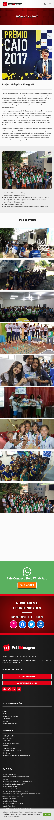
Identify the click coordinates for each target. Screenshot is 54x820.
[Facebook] (9, 689)
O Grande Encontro (8, 748)
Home (4, 709)
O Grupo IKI (6, 711)
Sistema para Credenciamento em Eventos (15, 776)
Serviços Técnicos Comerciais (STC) (13, 784)
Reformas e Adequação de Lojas (12, 803)
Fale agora (27, 585)
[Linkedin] (19, 689)
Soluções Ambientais (9, 798)
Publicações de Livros (9, 736)
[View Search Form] (45, 4)
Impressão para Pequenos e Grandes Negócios (17, 781)
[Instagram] (4, 689)
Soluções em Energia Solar (10, 789)
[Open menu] (50, 4)
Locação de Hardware (9, 786)
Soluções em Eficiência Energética (13, 796)
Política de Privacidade (9, 723)
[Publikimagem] (12, 4)
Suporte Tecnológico (8, 806)
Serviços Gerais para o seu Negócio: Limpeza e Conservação (21, 794)
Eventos (5, 779)
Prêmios (5, 746)
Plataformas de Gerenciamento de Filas (15, 791)
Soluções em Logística (9, 801)
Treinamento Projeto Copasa (11, 750)
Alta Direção (6, 714)
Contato (5, 721)
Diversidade (6, 753)
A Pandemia (6, 719)
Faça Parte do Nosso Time (10, 743)
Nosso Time (6, 741)
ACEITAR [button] (47, 814)
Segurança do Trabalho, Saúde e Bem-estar (16, 755)
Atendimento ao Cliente (9, 774)
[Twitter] (14, 689)
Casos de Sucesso (8, 738)
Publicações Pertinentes (10, 716)
